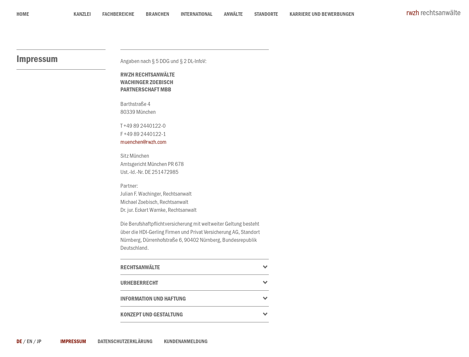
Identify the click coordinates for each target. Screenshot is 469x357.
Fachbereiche (118, 14)
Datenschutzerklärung (125, 342)
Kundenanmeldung (185, 342)
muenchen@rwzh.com (143, 143)
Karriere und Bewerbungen (322, 14)
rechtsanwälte (433, 14)
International (196, 14)
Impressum (73, 342)
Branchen (157, 14)
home (22, 14)
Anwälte (233, 14)
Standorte (266, 14)
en (29, 342)
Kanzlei (82, 14)
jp (39, 342)
